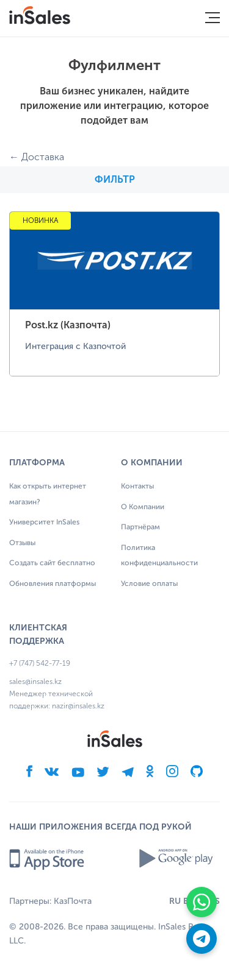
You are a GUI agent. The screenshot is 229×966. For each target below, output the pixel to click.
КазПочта (73, 901)
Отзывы (22, 543)
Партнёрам (140, 527)
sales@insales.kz (35, 681)
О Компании (142, 507)
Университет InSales (44, 522)
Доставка (42, 157)
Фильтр (115, 179)
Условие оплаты (149, 584)
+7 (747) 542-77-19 (39, 663)
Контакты (137, 486)
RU (175, 901)
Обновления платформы (52, 584)
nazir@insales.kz (78, 706)
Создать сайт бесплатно (52, 563)
